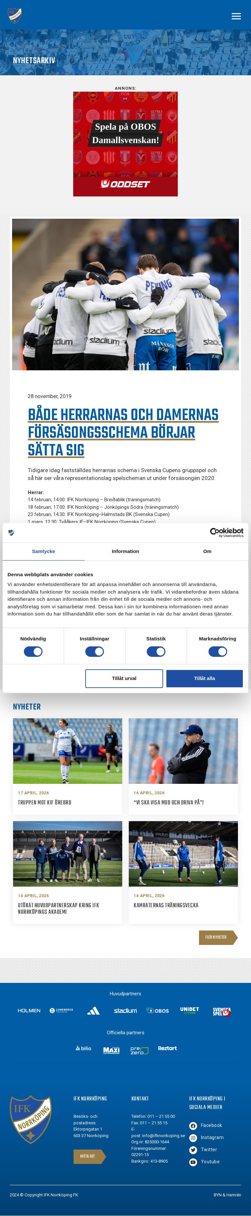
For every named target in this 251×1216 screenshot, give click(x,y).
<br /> (125, 144)
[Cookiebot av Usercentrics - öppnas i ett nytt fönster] (214, 533)
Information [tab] (125, 551)
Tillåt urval (124, 678)
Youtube (210, 1161)
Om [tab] (207, 551)
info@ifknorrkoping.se (163, 1135)
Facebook (211, 1125)
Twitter (209, 1149)
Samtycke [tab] (43, 551)
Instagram (212, 1137)
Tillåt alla (204, 678)
